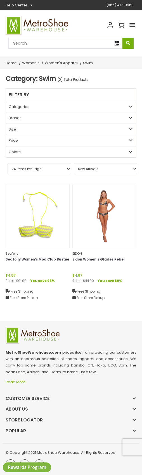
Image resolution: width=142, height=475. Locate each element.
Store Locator (24, 420)
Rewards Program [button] (27, 467)
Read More (16, 382)
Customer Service (27, 398)
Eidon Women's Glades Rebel (98, 259)
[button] (117, 43)
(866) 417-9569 (120, 5)
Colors (15, 152)
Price (13, 140)
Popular (16, 431)
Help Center (19, 5)
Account (110, 25)
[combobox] (65, 43)
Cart (120, 25)
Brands (15, 117)
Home (11, 63)
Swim (88, 63)
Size (12, 129)
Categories (19, 106)
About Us (17, 409)
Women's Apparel (61, 63)
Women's (30, 63)
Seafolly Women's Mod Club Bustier (37, 259)
